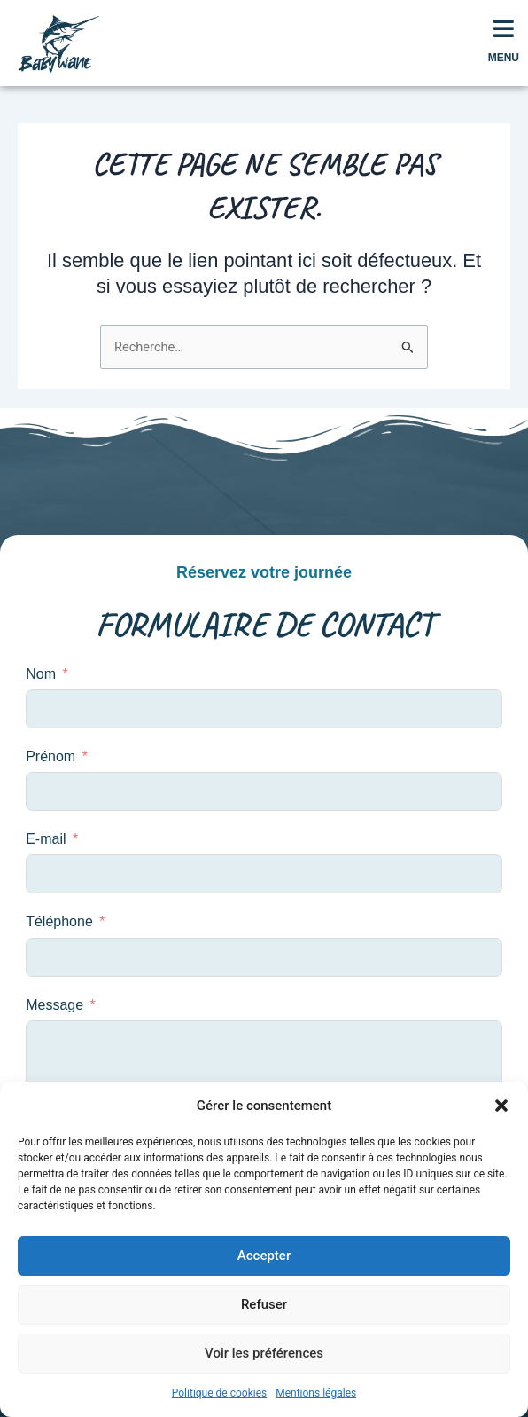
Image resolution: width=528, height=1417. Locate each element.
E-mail (46, 838)
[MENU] (503, 28)
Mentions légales (316, 1393)
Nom (41, 673)
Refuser (264, 1304)
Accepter (264, 1255)
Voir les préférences (264, 1353)
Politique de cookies (219, 1393)
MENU (503, 57)
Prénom (50, 756)
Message (54, 1004)
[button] (501, 1105)
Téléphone (59, 921)
